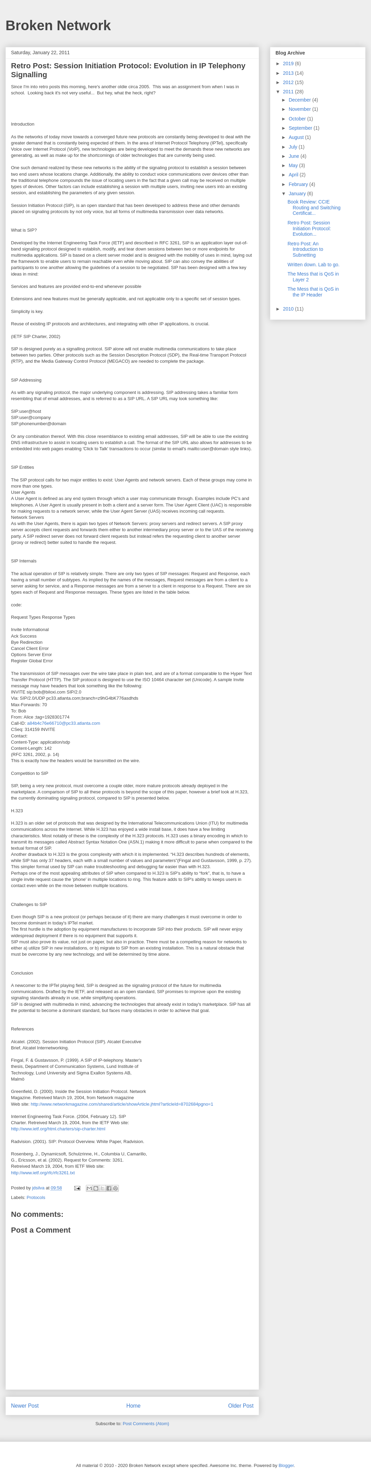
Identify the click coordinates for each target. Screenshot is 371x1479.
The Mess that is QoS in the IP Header (313, 292)
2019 (289, 63)
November (300, 109)
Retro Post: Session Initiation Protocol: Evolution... (309, 228)
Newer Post (25, 1406)
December (300, 100)
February (299, 184)
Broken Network (58, 25)
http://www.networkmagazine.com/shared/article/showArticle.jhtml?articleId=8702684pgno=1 (122, 1104)
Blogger (286, 1465)
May (294, 165)
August (297, 137)
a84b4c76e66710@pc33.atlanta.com (63, 723)
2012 (289, 82)
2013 (289, 73)
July (294, 147)
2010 (289, 309)
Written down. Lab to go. (314, 264)
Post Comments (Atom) (146, 1423)
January (298, 193)
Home (133, 1406)
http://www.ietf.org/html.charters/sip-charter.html (58, 1128)
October (298, 118)
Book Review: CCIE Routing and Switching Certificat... (314, 207)
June (294, 156)
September (301, 128)
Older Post (241, 1406)
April (294, 174)
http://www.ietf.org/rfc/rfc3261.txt (43, 1172)
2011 (289, 91)
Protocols (36, 1197)
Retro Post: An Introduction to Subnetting (305, 249)
